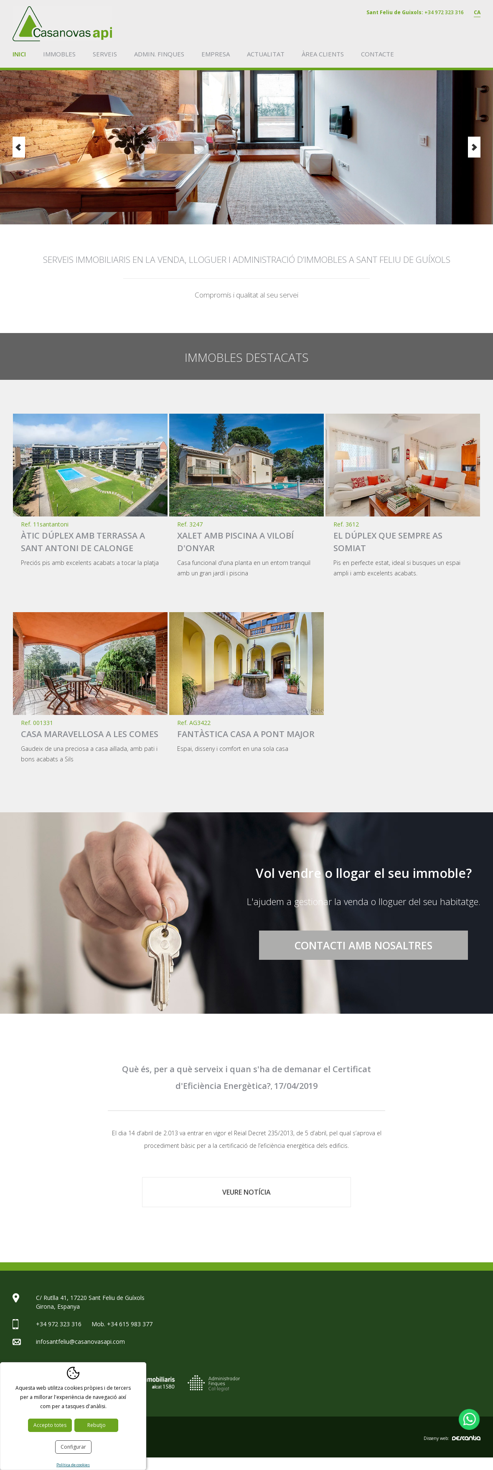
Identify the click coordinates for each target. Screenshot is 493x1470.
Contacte (377, 54)
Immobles (59, 54)
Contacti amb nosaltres (363, 945)
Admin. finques (159, 54)
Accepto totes (49, 1425)
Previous (19, 147)
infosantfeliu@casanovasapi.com (80, 1341)
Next (474, 147)
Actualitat (266, 54)
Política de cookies (73, 1464)
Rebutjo (96, 1425)
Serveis (105, 54)
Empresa (215, 54)
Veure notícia (246, 1192)
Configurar (73, 1446)
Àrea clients (323, 54)
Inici (19, 54)
